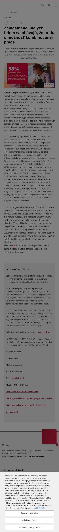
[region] (29, 502)
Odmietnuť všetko (29, 520)
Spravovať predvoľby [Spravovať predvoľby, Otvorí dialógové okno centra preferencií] (29, 513)
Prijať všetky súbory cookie (29, 527)
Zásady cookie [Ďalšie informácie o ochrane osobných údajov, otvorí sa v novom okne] (40, 508)
